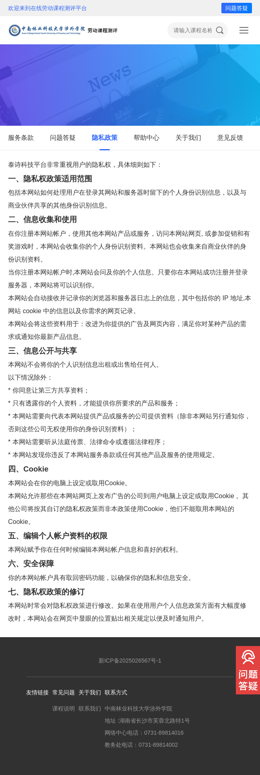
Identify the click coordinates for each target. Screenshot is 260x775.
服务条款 (21, 137)
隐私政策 (105, 137)
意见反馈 (230, 137)
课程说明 (63, 708)
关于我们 (188, 137)
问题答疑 (236, 8)
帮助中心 (146, 137)
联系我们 (89, 708)
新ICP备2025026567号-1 (130, 660)
